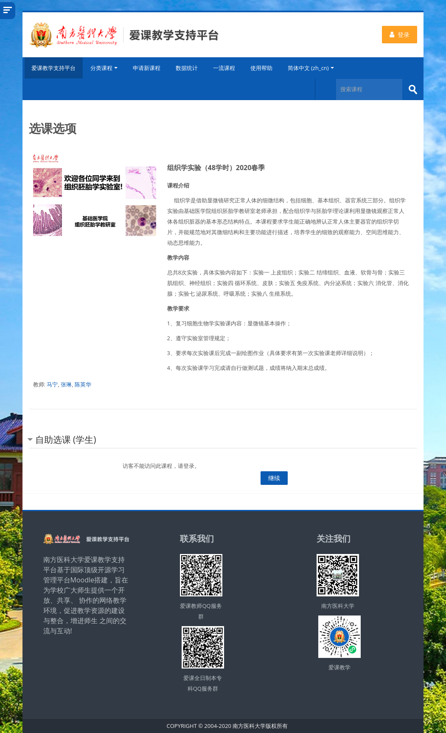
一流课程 (225, 68)
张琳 (66, 384)
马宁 (52, 384)
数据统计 (188, 68)
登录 (400, 35)
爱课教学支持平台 (53, 68)
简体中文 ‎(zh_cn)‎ (312, 68)
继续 (274, 477)
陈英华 (83, 384)
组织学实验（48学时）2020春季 (216, 167)
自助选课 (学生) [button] (65, 439)
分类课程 (104, 68)
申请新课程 (147, 68)
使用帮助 (262, 68)
